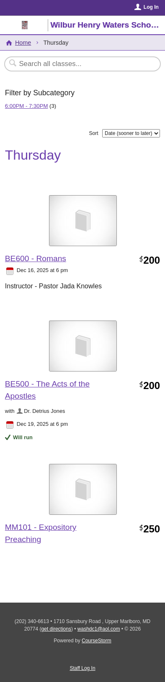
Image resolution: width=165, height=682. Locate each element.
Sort (93, 133)
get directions (56, 629)
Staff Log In (82, 668)
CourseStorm (96, 641)
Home (23, 42)
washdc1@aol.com (98, 629)
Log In (151, 7)
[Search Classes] (78, 64)
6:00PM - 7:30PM (26, 106)
